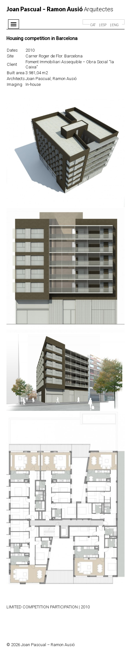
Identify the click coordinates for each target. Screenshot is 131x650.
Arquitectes (59, 9)
